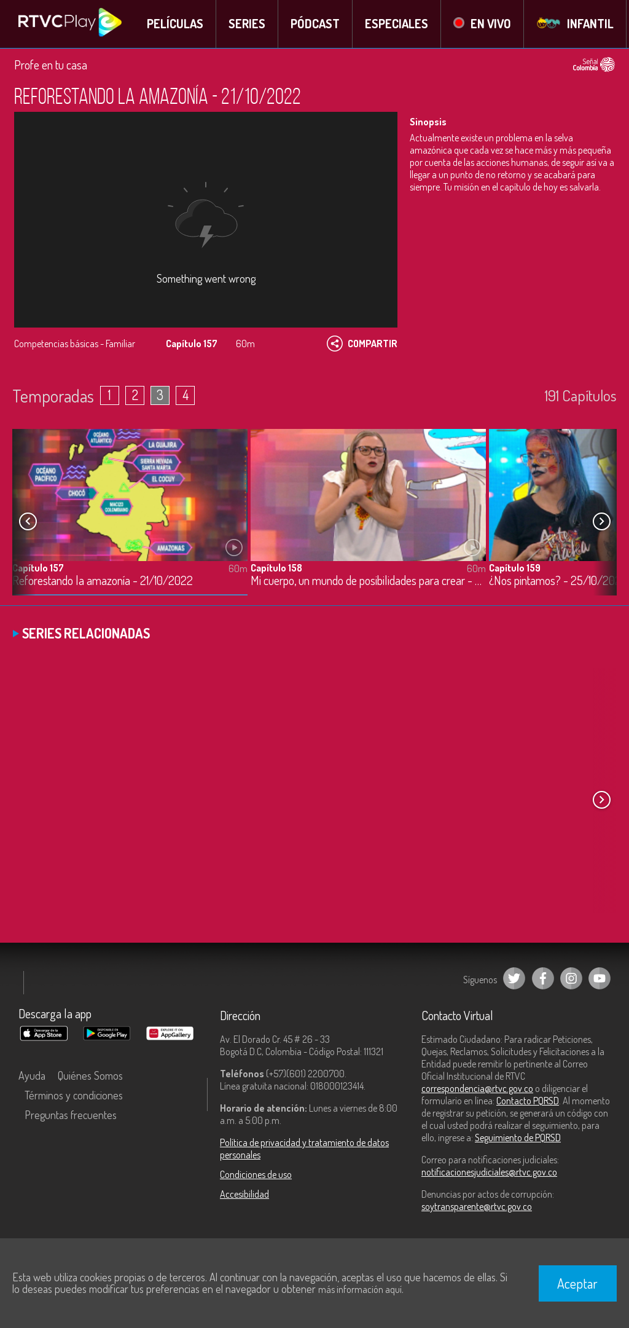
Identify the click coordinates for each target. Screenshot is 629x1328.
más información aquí (360, 1289)
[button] (601, 521)
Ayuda (31, 1075)
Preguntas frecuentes (71, 1115)
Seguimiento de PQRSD (518, 1137)
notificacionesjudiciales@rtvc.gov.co (489, 1172)
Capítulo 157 (38, 567)
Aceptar (577, 1283)
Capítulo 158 (276, 567)
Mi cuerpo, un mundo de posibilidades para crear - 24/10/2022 (368, 580)
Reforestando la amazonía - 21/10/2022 (102, 580)
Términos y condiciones (74, 1095)
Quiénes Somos (90, 1075)
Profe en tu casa (50, 64)
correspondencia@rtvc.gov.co (477, 1088)
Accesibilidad (244, 1194)
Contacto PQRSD (527, 1100)
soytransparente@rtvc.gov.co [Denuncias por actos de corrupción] (476, 1206)
